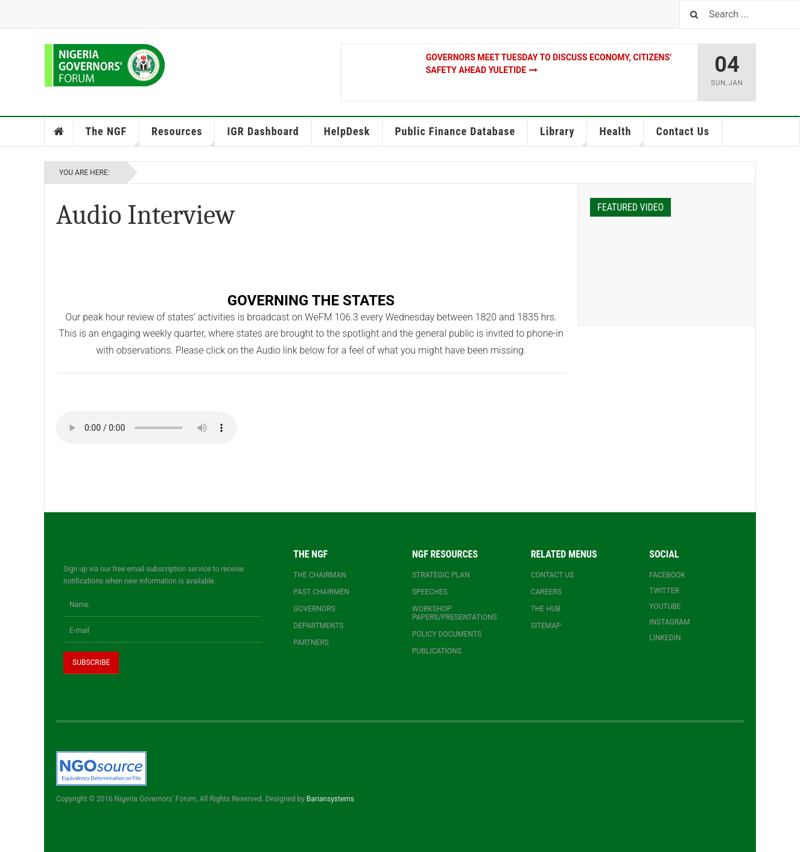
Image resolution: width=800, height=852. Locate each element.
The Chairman (319, 575)
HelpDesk (347, 131)
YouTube (665, 606)
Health (621, 135)
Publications (437, 651)
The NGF (113, 135)
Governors (314, 609)
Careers (546, 592)
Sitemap (546, 626)
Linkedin (665, 638)
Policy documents (446, 634)
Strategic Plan (441, 575)
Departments (318, 626)
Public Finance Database (455, 131)
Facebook (667, 575)
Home (59, 131)
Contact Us (682, 131)
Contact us (552, 575)
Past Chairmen (321, 592)
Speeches (430, 592)
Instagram (669, 622)
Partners (311, 642)
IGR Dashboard (263, 131)
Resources (183, 135)
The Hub (545, 609)
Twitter (664, 591)
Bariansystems (330, 799)
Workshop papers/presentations (454, 613)
